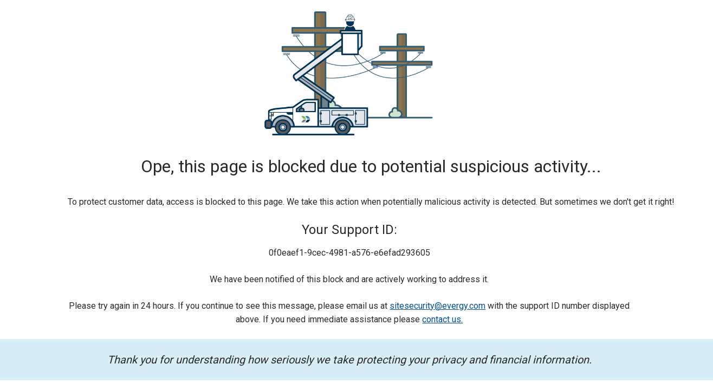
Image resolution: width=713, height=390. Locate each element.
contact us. (442, 319)
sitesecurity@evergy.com (437, 306)
